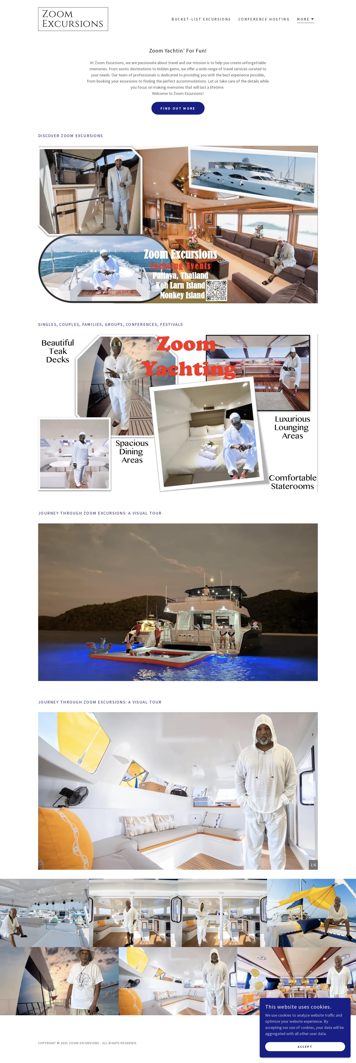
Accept (305, 1047)
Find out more (178, 108)
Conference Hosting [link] (264, 19)
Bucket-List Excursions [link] (201, 19)
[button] (305, 19)
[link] (73, 25)
